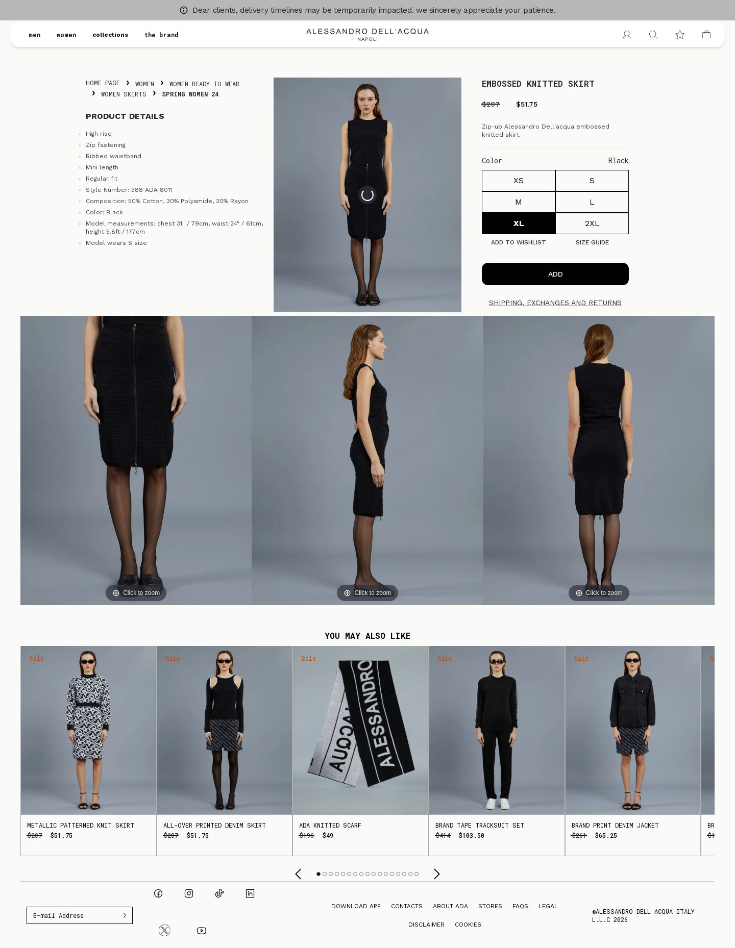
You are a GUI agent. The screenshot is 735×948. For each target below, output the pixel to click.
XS (518, 180)
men (34, 35)
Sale (36, 658)
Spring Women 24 (190, 94)
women (66, 35)
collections (110, 34)
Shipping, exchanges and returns (555, 302)
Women (144, 84)
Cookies (468, 924)
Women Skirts (123, 94)
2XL (592, 223)
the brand (161, 35)
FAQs (520, 906)
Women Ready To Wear (204, 84)
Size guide (592, 242)
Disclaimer (426, 924)
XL (518, 223)
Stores (490, 906)
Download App (356, 906)
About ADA (450, 906)
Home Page (103, 83)
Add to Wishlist (518, 242)
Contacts (407, 906)
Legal (548, 906)
